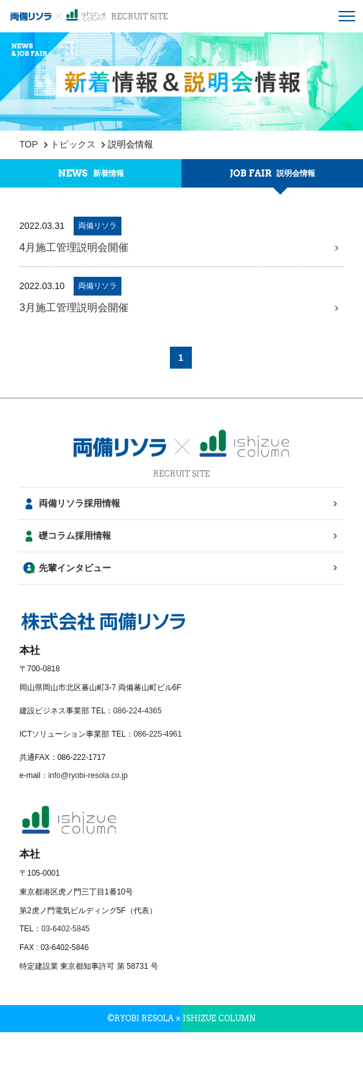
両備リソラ (97, 225)
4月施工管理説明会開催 (179, 248)
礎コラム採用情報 (75, 535)
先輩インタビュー (75, 568)
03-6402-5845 (65, 928)
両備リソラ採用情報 (79, 503)
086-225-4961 (158, 734)
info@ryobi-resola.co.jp (88, 775)
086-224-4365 (137, 710)
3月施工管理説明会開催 (179, 308)
